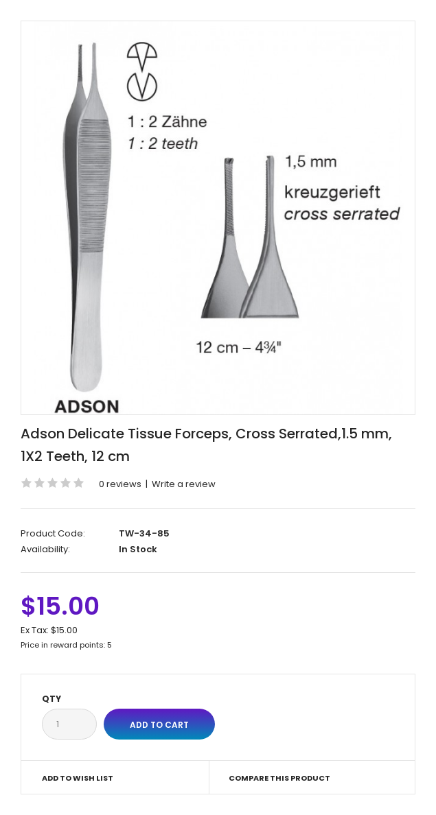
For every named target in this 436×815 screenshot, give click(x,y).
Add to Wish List (77, 777)
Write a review (184, 484)
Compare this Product (279, 777)
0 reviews (120, 484)
